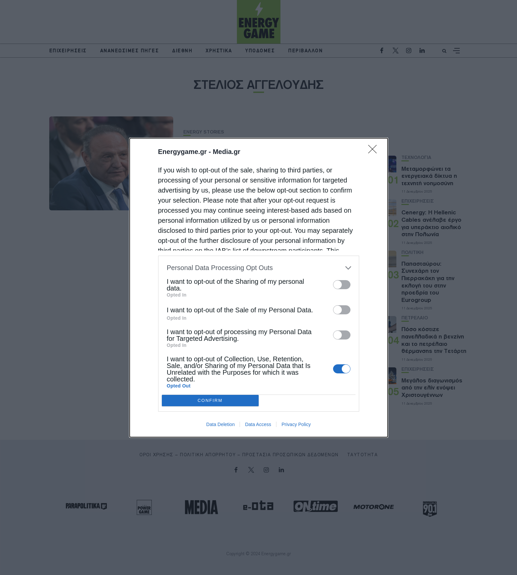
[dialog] (259, 287)
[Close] (374, 151)
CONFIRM (210, 400)
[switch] (341, 284)
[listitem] (258, 267)
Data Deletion (220, 424)
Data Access (258, 424)
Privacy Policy (296, 424)
